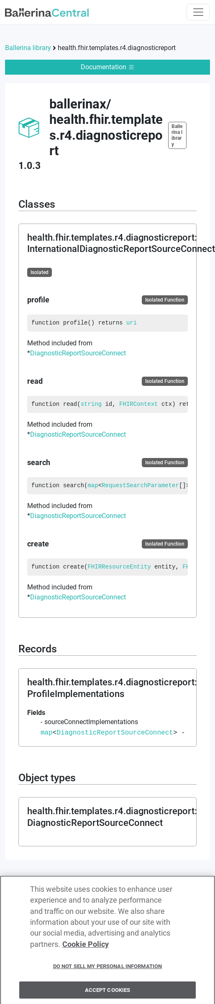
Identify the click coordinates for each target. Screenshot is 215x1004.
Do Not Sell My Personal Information (107, 969)
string (91, 404)
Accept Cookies (108, 993)
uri (131, 323)
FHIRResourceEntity (119, 567)
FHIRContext (138, 404)
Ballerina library (28, 48)
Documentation (108, 67)
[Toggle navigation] (198, 12)
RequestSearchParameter (140, 485)
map (92, 485)
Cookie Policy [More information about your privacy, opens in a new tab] (85, 948)
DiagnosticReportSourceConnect (78, 353)
